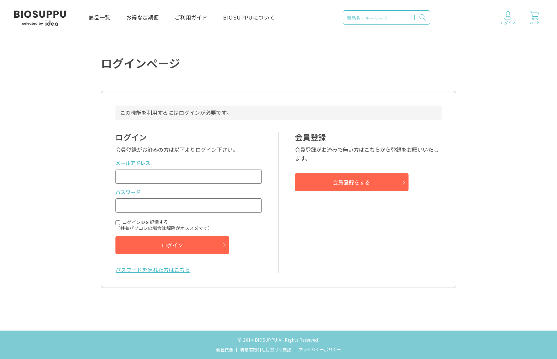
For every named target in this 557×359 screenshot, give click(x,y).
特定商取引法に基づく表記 (265, 350)
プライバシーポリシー (319, 349)
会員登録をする (351, 182)
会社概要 (224, 350)
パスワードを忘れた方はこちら (152, 269)
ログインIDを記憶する (145, 222)
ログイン (172, 245)
